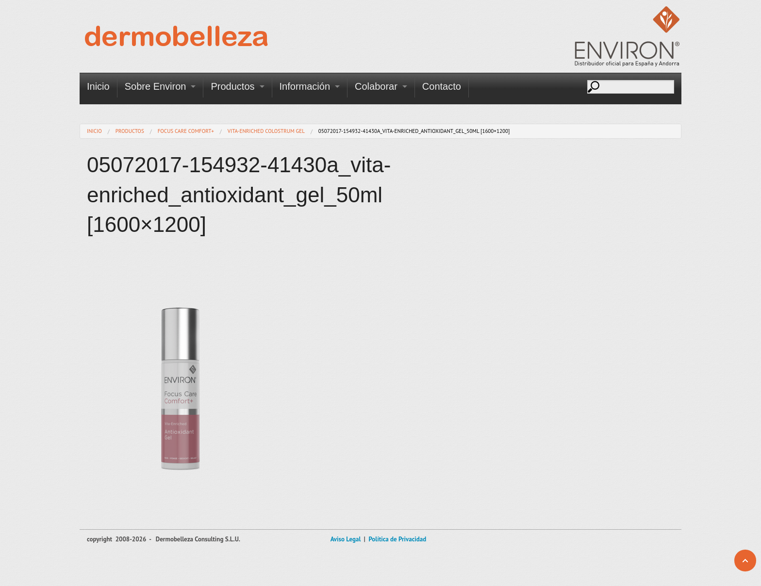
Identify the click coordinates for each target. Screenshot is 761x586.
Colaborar (376, 86)
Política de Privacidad (397, 539)
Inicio (98, 86)
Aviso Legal (346, 539)
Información (305, 86)
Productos (232, 86)
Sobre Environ (155, 86)
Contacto (441, 86)
